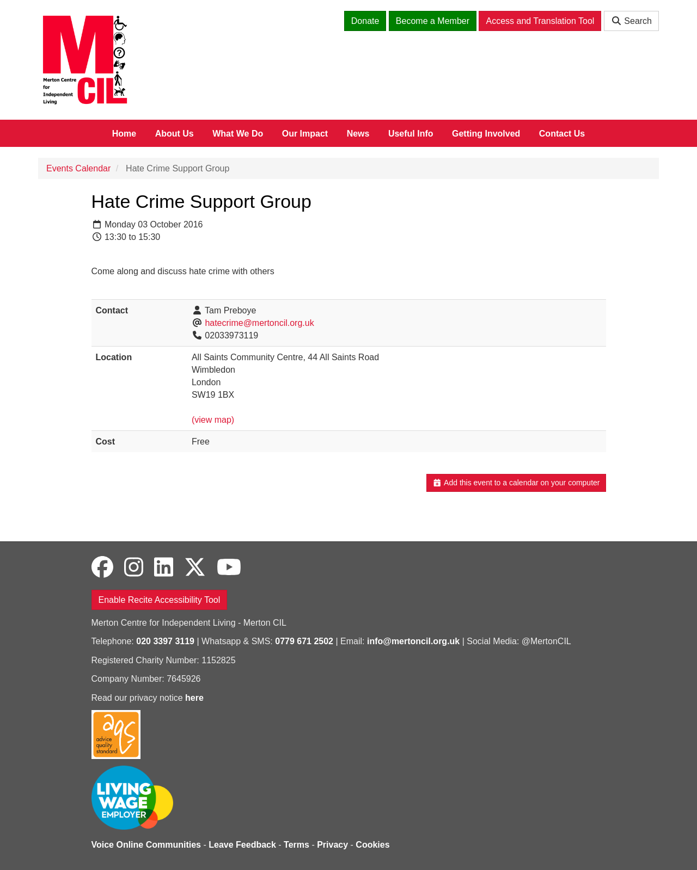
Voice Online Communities (146, 844)
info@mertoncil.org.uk (413, 641)
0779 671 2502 (304, 641)
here (194, 697)
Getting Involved (486, 133)
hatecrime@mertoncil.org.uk (259, 323)
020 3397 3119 (165, 641)
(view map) (213, 419)
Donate (365, 21)
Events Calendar (78, 168)
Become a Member (432, 21)
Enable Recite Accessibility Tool (160, 599)
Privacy (332, 844)
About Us (174, 133)
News (358, 133)
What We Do (237, 133)
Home (124, 133)
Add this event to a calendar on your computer (516, 482)
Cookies (372, 844)
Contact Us (562, 133)
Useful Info (410, 133)
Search (631, 21)
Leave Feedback (242, 844)
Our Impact (305, 133)
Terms (296, 844)
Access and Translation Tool (540, 21)
